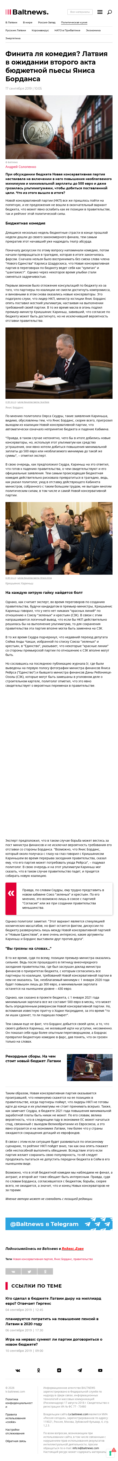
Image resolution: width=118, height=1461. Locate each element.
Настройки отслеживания (15, 1431)
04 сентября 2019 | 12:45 (24, 1310)
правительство (83, 1259)
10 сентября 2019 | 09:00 (24, 1351)
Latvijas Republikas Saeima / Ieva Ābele (33, 402)
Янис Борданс (63, 1259)
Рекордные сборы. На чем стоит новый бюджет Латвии (33, 1058)
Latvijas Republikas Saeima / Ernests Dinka (35, 578)
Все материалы (80, 11)
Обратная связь (15, 1441)
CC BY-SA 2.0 (10, 402)
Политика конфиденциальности (19, 1403)
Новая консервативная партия (33, 1259)
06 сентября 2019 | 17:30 (24, 1330)
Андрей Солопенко (20, 166)
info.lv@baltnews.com (85, 1448)
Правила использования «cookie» (15, 1418)
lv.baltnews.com (78, 1414)
